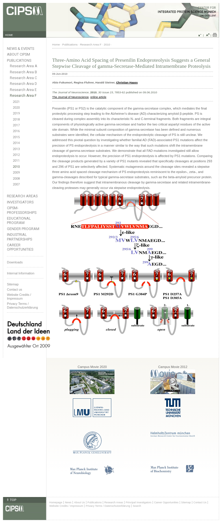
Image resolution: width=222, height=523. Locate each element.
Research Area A (23, 66)
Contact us (14, 289)
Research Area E (23, 90)
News (68, 502)
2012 (16, 155)
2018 (16, 119)
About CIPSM (18, 54)
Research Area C (23, 78)
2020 (16, 108)
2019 (16, 113)
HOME (9, 35)
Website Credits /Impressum (19, 296)
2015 (16, 137)
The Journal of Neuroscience (70, 97)
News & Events (20, 48)
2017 (16, 125)
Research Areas (22, 196)
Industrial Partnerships (19, 236)
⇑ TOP (11, 500)
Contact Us (199, 502)
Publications (19, 60)
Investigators (20, 202)
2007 (16, 184)
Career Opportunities (20, 247)
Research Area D (23, 84)
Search (137, 505)
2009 (16, 172)
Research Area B (23, 72)
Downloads (15, 262)
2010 (16, 167)
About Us (79, 502)
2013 (16, 149)
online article (98, 97)
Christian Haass (127, 82)
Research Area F (23, 96)
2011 (16, 161)
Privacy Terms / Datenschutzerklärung (22, 305)
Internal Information (20, 273)
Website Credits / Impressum (66, 505)
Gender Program (23, 229)
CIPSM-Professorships (21, 210)
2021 (16, 102)
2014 (16, 143)
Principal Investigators (138, 502)
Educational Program (19, 220)
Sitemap (12, 284)
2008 (16, 179)
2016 (16, 131)
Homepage (55, 502)
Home (56, 44)
